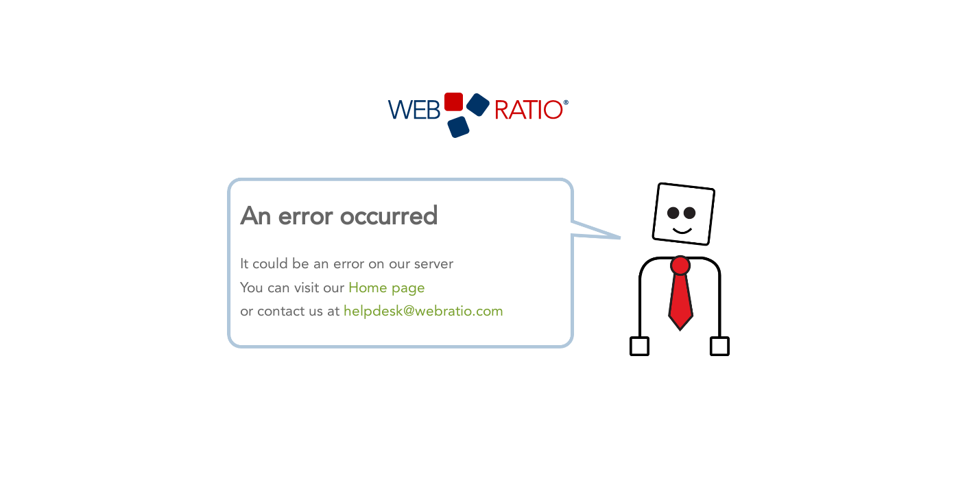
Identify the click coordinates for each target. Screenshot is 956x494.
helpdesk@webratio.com (423, 311)
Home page (386, 287)
